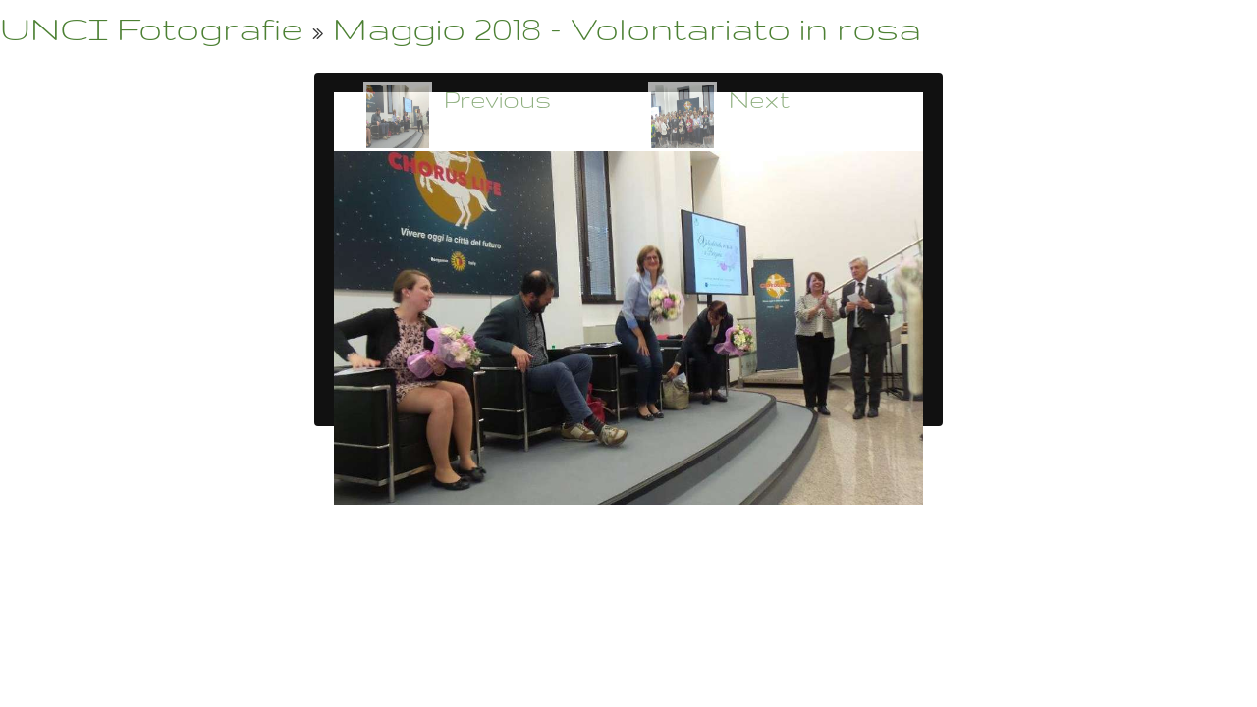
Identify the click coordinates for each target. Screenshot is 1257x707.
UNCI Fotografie (151, 28)
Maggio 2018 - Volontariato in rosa (627, 28)
